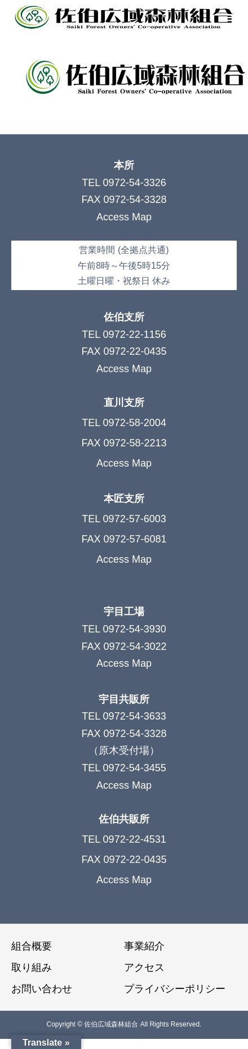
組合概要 (31, 946)
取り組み (31, 967)
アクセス (144, 967)
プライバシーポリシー (174, 988)
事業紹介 (144, 946)
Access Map (124, 217)
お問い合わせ (41, 988)
